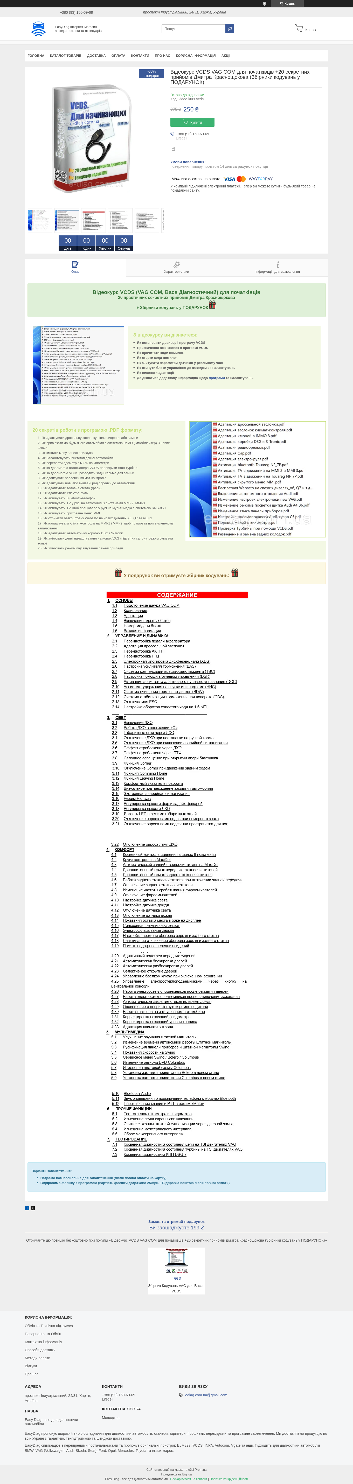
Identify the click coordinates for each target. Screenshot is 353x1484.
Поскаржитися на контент (188, 1479)
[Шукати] (229, 28)
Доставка (96, 56)
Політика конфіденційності (229, 1479)
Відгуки (31, 1366)
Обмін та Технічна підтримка (49, 1326)
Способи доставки (40, 1350)
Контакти (140, 56)
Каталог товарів (65, 56)
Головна (36, 56)
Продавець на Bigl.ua (176, 1474)
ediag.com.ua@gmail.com (206, 1395)
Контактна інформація (43, 1342)
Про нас (162, 56)
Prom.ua (200, 1470)
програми (217, 378)
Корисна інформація (196, 56)
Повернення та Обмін (43, 1334)
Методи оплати (37, 1358)
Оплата (119, 56)
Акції (226, 56)
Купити (196, 122)
